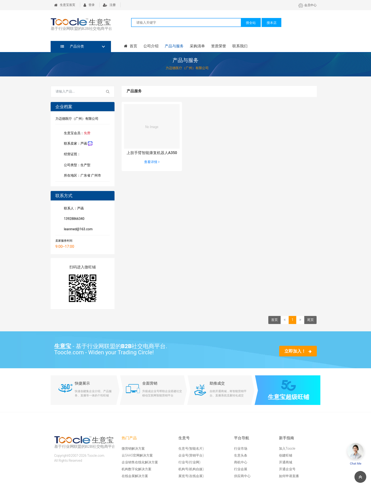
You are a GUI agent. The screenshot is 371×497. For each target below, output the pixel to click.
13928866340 (73, 219)
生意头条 (240, 455)
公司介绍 (151, 46)
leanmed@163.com (77, 229)
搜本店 (272, 23)
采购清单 (197, 46)
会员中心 (307, 5)
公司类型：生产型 (76, 165)
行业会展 (240, 469)
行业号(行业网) (189, 462)
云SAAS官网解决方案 (137, 455)
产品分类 (72, 46)
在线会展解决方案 (135, 476)
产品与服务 (174, 46)
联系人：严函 (73, 208)
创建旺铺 (285, 455)
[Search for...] (76, 91)
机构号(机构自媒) (191, 469)
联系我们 (239, 46)
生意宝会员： (76, 133)
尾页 (310, 320)
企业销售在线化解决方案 (140, 462)
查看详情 (151, 162)
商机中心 (240, 462)
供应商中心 (242, 476)
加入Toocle (287, 448)
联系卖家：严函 (77, 143)
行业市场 (240, 448)
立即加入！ (298, 351)
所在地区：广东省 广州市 (81, 175)
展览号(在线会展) (191, 476)
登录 (89, 5)
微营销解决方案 (133, 448)
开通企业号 (287, 469)
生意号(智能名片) (191, 448)
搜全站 (251, 23)
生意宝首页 (64, 5)
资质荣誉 (218, 46)
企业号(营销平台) (191, 455)
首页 (130, 46)
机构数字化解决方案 (136, 469)
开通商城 (285, 462)
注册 (109, 5)
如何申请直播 (289, 476)
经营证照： (74, 154)
